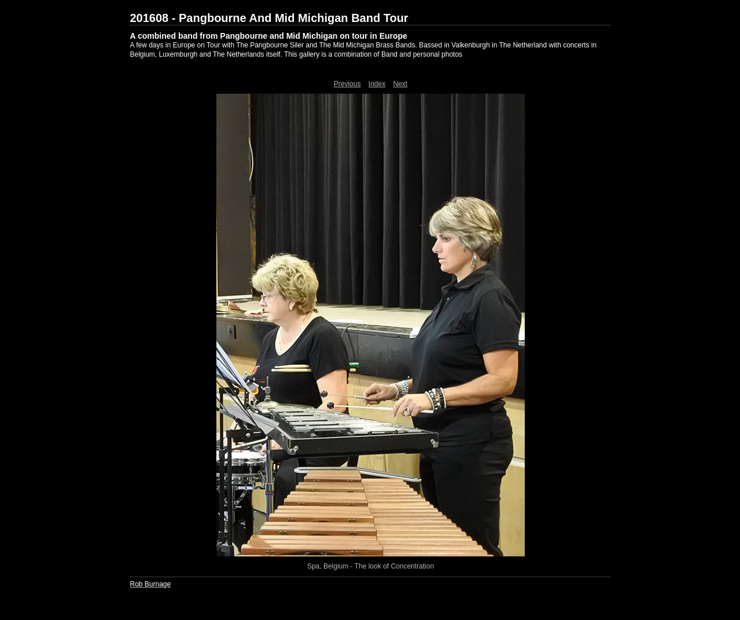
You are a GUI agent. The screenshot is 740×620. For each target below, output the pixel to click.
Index (377, 84)
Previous (347, 84)
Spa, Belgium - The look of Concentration (370, 566)
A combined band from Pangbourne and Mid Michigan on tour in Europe (268, 35)
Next (400, 84)
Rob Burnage (150, 584)
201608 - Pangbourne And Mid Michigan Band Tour (269, 18)
